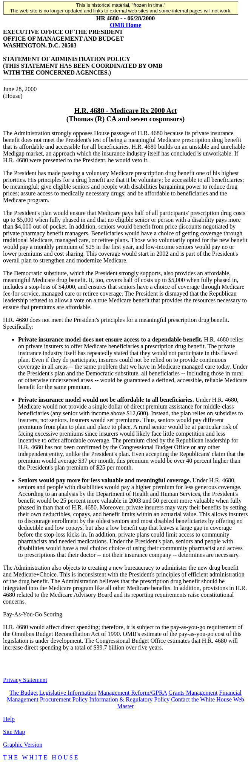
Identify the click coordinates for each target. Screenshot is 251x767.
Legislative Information (68, 692)
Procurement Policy (64, 699)
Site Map (14, 732)
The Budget (23, 692)
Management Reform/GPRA (132, 692)
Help (9, 719)
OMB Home (125, 25)
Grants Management (192, 692)
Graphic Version (22, 744)
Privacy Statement (25, 680)
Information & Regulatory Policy (129, 699)
